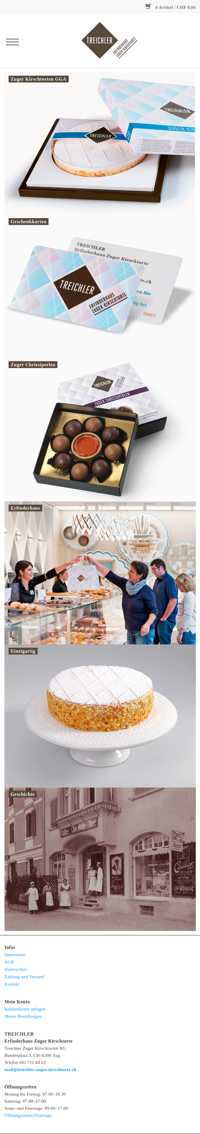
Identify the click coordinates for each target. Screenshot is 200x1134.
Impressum (14, 954)
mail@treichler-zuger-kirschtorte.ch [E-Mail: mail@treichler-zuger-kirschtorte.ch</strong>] (40, 1069)
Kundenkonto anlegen (24, 1009)
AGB (9, 962)
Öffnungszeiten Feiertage (28, 1115)
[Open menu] (11, 39)
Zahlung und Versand (24, 976)
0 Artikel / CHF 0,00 (170, 7)
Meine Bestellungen (23, 1016)
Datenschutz (16, 969)
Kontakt (12, 984)
